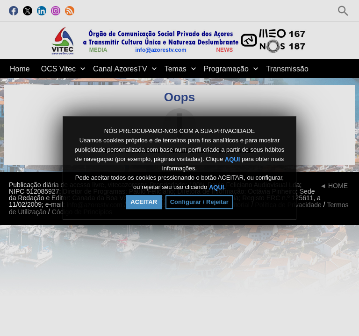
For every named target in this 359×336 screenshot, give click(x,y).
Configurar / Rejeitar (199, 201)
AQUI (232, 158)
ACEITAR (143, 201)
